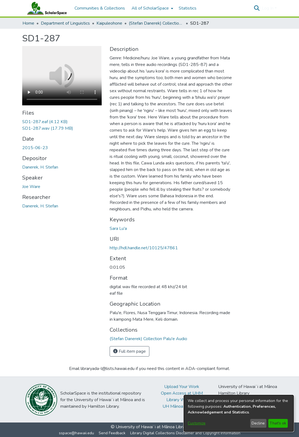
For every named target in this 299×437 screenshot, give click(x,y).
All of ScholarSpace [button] (150, 8)
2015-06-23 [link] (35, 148)
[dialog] (239, 413)
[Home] (45, 8)
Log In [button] (268, 8)
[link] (45, 122)
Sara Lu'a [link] (118, 228)
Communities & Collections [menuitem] (100, 8)
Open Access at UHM (182, 393)
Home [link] (28, 23)
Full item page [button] (129, 351)
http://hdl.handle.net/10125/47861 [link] (144, 248)
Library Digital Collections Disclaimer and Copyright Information (185, 433)
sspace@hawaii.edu (76, 433)
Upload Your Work (181, 387)
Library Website (181, 400)
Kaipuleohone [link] (109, 23)
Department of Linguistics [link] (65, 23)
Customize (197, 423)
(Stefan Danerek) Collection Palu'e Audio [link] (156, 23)
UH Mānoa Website (182, 406)
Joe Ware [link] (31, 187)
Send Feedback (112, 433)
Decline (258, 423)
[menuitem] (151, 8)
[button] (257, 8)
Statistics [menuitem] (188, 8)
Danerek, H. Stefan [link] (40, 167)
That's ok (278, 423)
